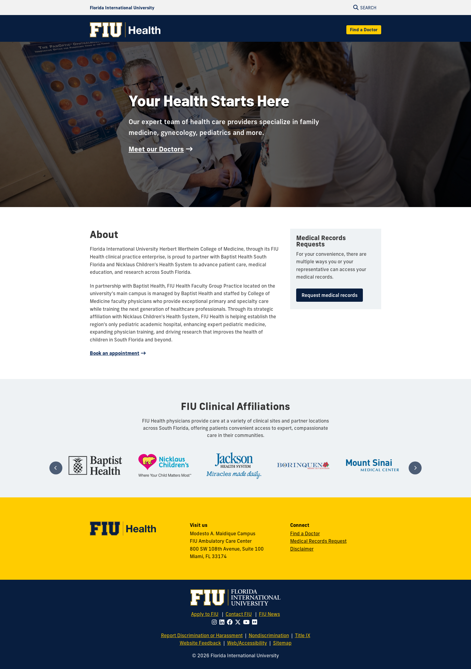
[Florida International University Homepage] (122, 7)
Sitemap (282, 643)
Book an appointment (114, 353)
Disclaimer (302, 549)
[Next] (415, 467)
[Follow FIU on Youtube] (247, 622)
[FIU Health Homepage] (125, 29)
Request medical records (329, 295)
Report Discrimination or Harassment (202, 635)
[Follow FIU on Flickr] (256, 622)
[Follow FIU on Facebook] (231, 622)
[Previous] (55, 467)
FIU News (269, 614)
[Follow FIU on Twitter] (239, 622)
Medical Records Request (318, 541)
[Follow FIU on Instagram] (215, 622)
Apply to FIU (204, 614)
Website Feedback (200, 643)
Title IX (302, 635)
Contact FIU (239, 614)
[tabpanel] (95, 465)
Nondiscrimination (269, 635)
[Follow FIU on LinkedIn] (223, 622)
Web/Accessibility (247, 643)
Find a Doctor (364, 29)
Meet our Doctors (156, 149)
